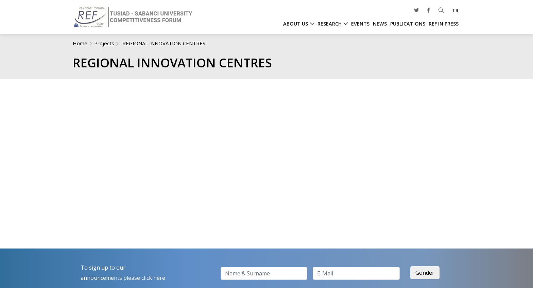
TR (455, 10)
